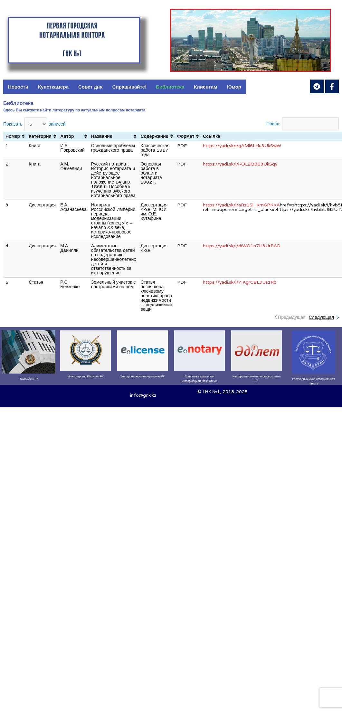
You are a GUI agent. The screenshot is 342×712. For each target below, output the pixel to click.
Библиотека (170, 87)
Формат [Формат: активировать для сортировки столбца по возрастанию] (186, 136)
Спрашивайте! (129, 87)
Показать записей (34, 124)
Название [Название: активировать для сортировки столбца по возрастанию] (101, 136)
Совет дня (90, 87)
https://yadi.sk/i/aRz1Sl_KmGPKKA (241, 205)
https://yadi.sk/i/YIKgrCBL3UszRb (240, 282)
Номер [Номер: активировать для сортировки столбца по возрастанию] (12, 136)
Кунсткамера (53, 87)
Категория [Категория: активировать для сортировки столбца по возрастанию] (40, 136)
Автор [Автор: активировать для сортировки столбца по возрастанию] (67, 136)
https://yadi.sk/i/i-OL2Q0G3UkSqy (240, 164)
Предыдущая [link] (292, 317)
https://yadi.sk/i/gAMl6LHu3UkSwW (242, 145)
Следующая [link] (321, 317)
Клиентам (205, 87)
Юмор (234, 87)
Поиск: (302, 124)
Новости (18, 87)
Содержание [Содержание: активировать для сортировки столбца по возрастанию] (154, 136)
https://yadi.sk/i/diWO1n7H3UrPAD (241, 246)
